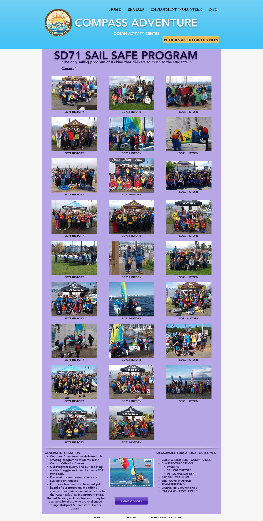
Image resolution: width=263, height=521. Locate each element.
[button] (213, 7)
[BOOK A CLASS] (131, 501)
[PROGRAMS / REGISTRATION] (191, 39)
